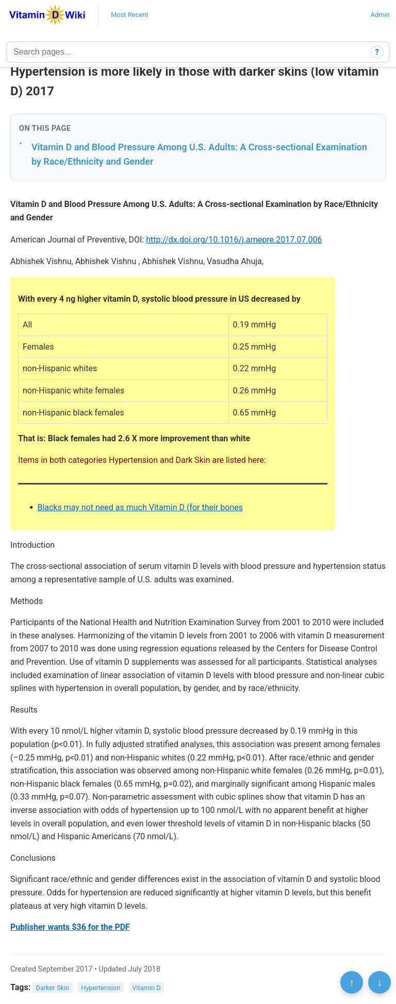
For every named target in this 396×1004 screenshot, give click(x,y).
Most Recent (129, 15)
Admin (380, 15)
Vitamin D (146, 988)
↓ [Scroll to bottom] (379, 982)
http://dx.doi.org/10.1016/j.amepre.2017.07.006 (234, 240)
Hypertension (100, 988)
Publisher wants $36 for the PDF (70, 927)
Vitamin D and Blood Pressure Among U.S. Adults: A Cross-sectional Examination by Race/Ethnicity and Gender (199, 154)
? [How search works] (377, 52)
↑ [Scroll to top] (351, 982)
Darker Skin (53, 988)
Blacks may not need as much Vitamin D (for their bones (140, 507)
